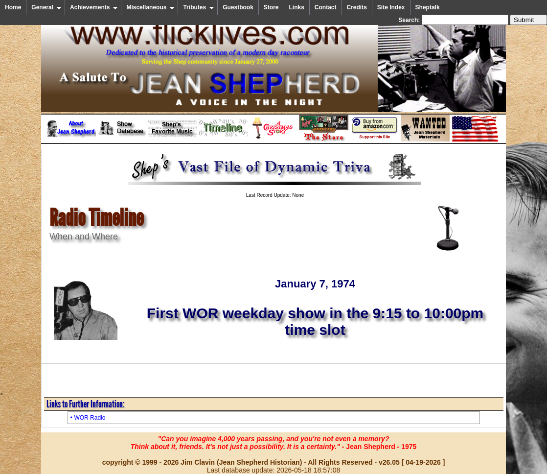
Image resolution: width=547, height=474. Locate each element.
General (46, 7)
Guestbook (238, 7)
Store (271, 7)
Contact (326, 7)
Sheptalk (427, 7)
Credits (357, 7)
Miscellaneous (150, 7)
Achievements (94, 7)
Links (296, 7)
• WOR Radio (88, 417)
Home (13, 7)
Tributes (198, 7)
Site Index (391, 7)
